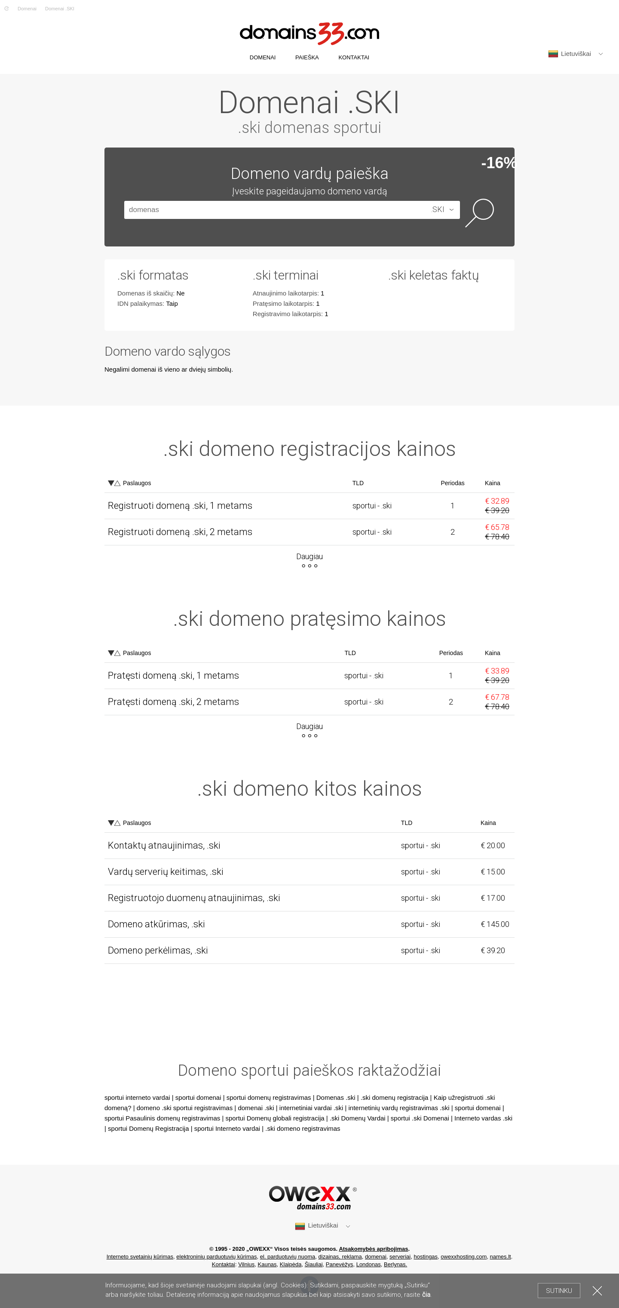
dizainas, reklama (340, 1256)
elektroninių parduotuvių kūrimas (216, 1256)
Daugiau (309, 556)
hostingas (426, 1256)
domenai (375, 1256)
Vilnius (246, 1264)
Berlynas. (395, 1264)
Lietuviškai (569, 54)
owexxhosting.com (464, 1256)
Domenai (27, 8)
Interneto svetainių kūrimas (140, 1256)
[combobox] (434, 210)
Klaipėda (291, 1264)
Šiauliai (314, 1264)
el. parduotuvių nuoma (288, 1256)
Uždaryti (597, 1290)
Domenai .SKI (59, 8)
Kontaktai (223, 1264)
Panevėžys (339, 1264)
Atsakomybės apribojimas (373, 1249)
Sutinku (559, 1291)
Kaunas (267, 1264)
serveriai (400, 1256)
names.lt (500, 1256)
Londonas (368, 1264)
